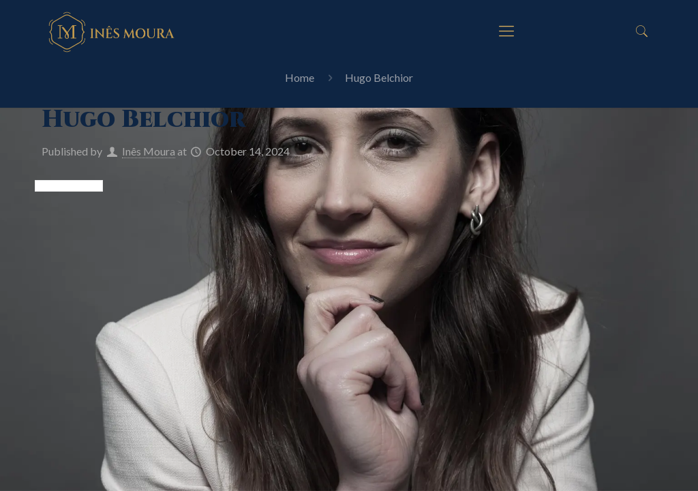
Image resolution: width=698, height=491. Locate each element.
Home (299, 77)
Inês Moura (148, 151)
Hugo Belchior (379, 77)
